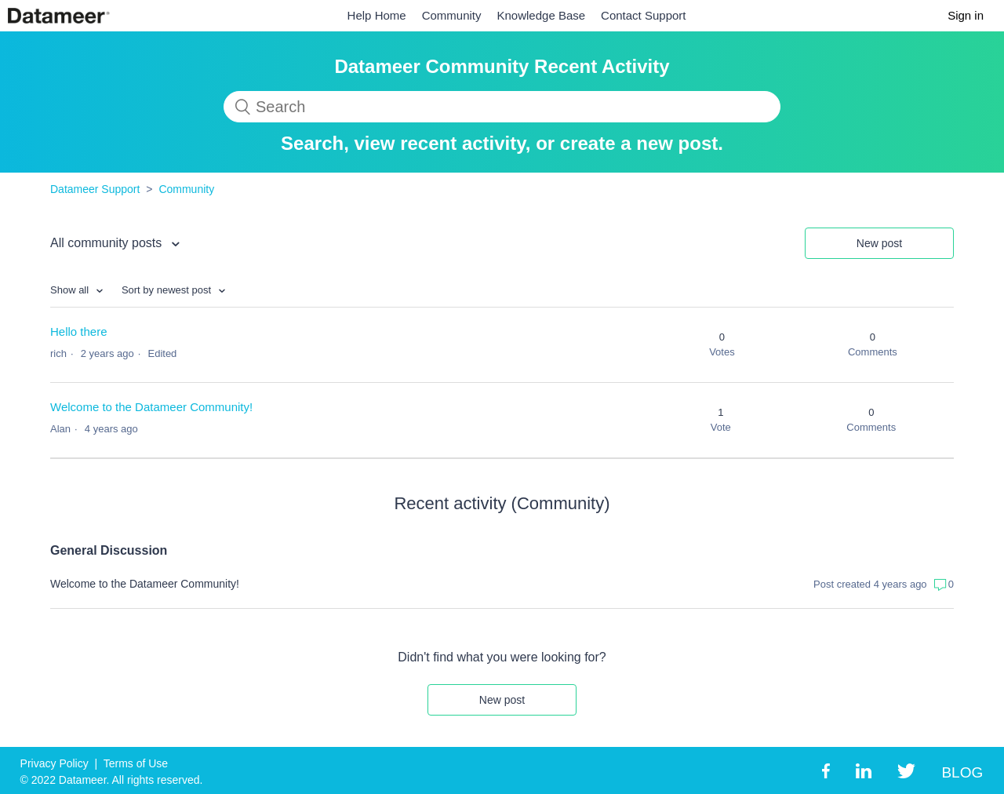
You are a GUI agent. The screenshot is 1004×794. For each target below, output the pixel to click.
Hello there (78, 331)
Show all (71, 290)
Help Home (376, 15)
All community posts (108, 242)
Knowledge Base (541, 15)
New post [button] (879, 243)
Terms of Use (136, 763)
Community (452, 15)
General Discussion (108, 550)
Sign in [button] (966, 15)
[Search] (502, 106)
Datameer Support (95, 189)
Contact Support (643, 15)
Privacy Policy (54, 763)
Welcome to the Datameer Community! (151, 406)
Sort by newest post (168, 290)
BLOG (962, 772)
